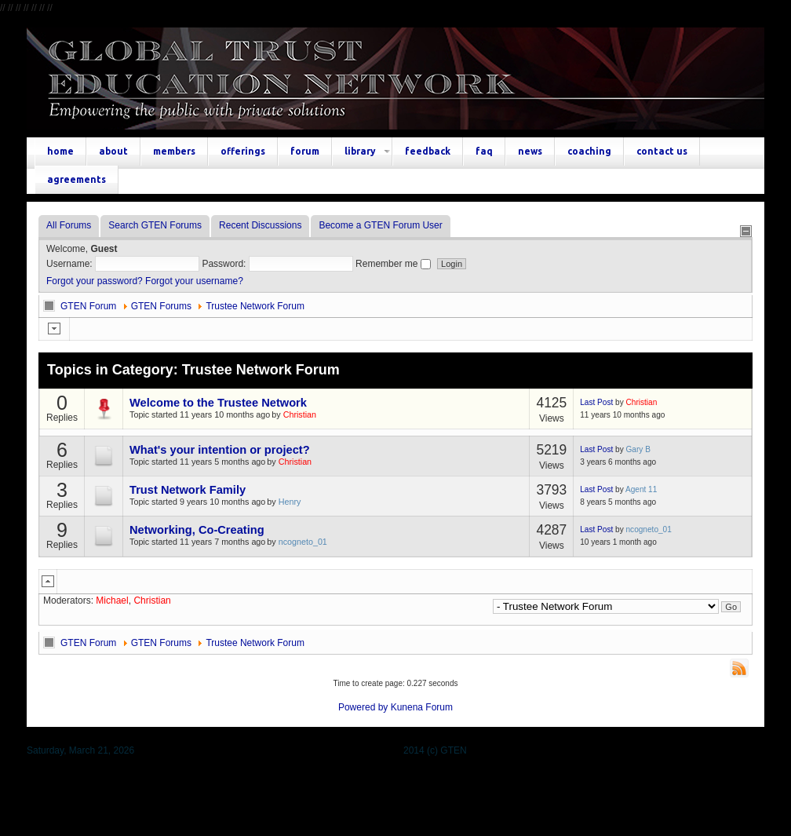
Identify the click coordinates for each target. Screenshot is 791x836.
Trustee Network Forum (255, 306)
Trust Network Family (187, 490)
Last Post (596, 402)
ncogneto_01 (303, 541)
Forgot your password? (94, 281)
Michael (112, 600)
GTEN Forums (161, 306)
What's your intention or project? (219, 450)
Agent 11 (641, 489)
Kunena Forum (422, 707)
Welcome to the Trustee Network (218, 402)
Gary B (638, 449)
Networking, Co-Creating (196, 530)
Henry (290, 501)
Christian (299, 414)
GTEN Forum (88, 306)
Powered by (363, 707)
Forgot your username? (194, 281)
